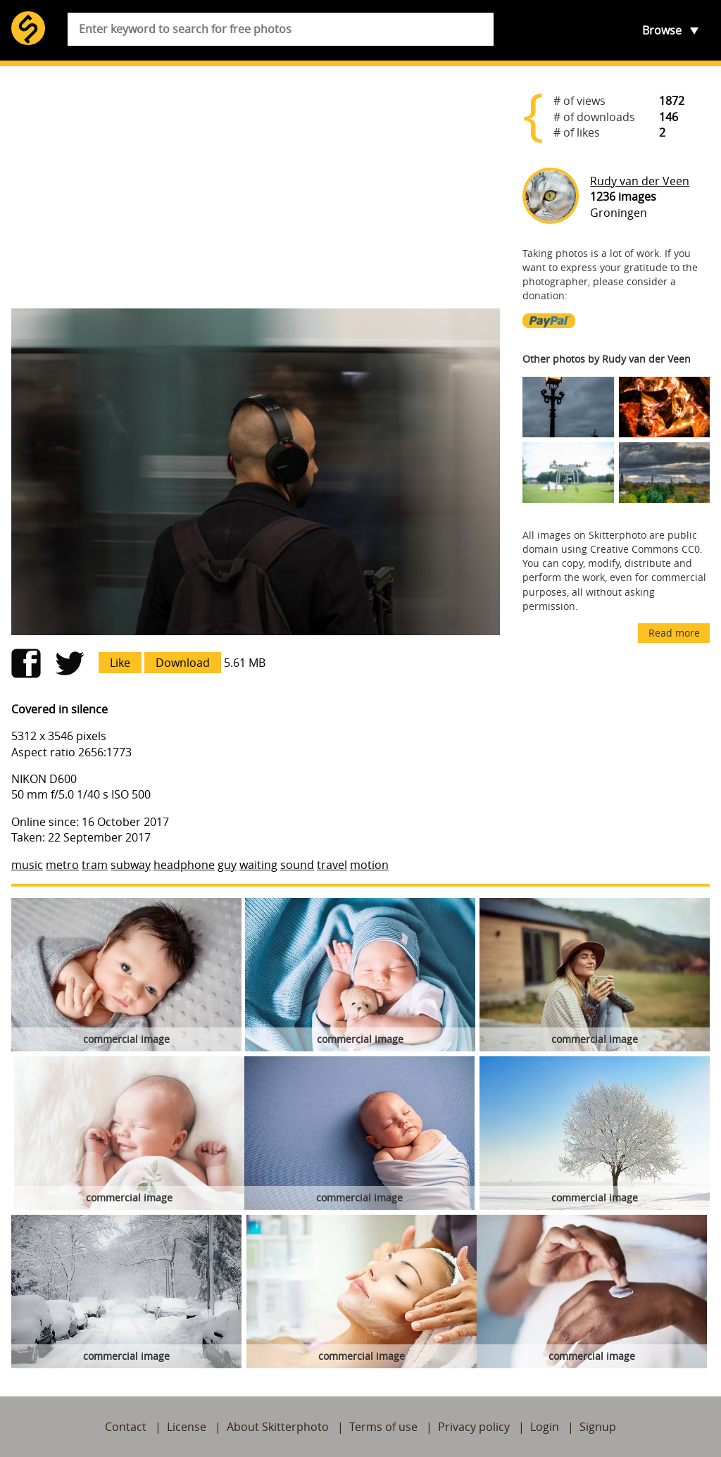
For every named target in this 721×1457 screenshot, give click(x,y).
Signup (597, 1426)
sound (297, 865)
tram (95, 865)
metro (62, 865)
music (27, 865)
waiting (258, 865)
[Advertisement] (255, 187)
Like (120, 662)
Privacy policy (474, 1426)
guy (227, 865)
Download (183, 662)
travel (332, 865)
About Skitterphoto (278, 1426)
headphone (184, 865)
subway (131, 865)
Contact (125, 1426)
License (186, 1426)
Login (544, 1426)
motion (369, 865)
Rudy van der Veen (639, 181)
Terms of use (383, 1426)
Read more (674, 632)
